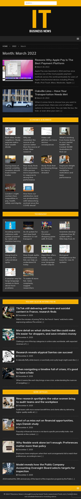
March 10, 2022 (43, 98)
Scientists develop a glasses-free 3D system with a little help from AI (67, 235)
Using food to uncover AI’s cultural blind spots (11, 258)
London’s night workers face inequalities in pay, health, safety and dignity (13, 198)
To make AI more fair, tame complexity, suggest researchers (30, 283)
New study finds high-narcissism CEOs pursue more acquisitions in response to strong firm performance (31, 172)
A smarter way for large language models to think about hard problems (13, 283)
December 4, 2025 (25, 315)
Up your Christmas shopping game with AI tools (48, 235)
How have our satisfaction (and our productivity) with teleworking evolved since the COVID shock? (31, 199)
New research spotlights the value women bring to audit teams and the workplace (45, 400)
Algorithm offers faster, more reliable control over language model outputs (48, 260)
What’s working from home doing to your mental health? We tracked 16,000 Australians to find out (67, 144)
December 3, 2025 (25, 450)
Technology (40, 214)
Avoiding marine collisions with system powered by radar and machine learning (13, 236)
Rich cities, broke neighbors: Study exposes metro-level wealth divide (12, 142)
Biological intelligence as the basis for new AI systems (67, 258)
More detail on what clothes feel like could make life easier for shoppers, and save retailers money (46, 332)
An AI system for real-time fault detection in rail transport (30, 235)
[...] (43, 322)
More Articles (41, 392)
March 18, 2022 (43, 67)
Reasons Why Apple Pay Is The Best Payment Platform (54, 61)
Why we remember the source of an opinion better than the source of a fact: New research (31, 144)
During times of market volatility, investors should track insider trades (12, 170)
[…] (73, 82)
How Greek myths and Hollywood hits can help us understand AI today (31, 260)
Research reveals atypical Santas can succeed (44, 352)
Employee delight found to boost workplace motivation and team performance (67, 171)
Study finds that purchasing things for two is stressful (49, 169)
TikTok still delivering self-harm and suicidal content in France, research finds (43, 310)
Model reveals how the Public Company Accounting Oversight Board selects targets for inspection (45, 468)
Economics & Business (40, 120)
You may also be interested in (40, 302)
